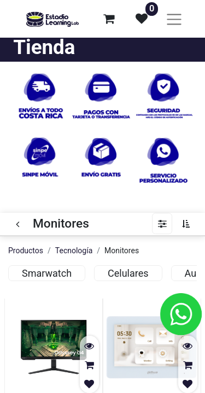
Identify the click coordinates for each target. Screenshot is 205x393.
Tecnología (73, 250)
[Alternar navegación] (174, 18)
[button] (188, 224)
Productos (25, 250)
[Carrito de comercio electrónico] (109, 18)
